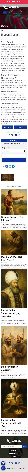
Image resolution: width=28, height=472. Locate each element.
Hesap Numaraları (14, 12)
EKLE (24, 446)
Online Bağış (21, 12)
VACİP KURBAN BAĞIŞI (14, 2)
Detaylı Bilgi (7, 127)
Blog (2, 31)
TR (9, 11)
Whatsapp (20, 127)
